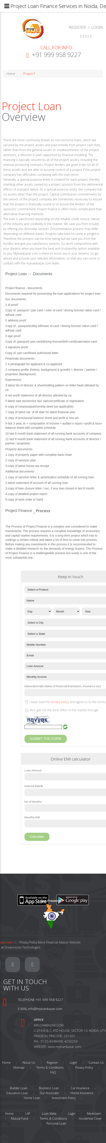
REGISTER (77, 27)
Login (73, 1062)
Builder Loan (18, 1088)
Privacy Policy (84, 1067)
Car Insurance (80, 1088)
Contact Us (96, 1062)
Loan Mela (49, 1114)
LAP (27, 1114)
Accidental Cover (90, 1118)
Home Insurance (82, 1093)
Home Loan (32, 1098)
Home (7, 74)
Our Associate (49, 1093)
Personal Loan (56, 1123)
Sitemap (19, 1067)
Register (52, 1062)
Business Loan (49, 1088)
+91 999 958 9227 (56, 54)
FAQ (53, 1072)
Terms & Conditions (50, 1067)
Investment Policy (64, 1098)
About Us (28, 1062)
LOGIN (97, 27)
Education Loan (17, 1093)
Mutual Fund (19, 1118)
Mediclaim (94, 1114)
